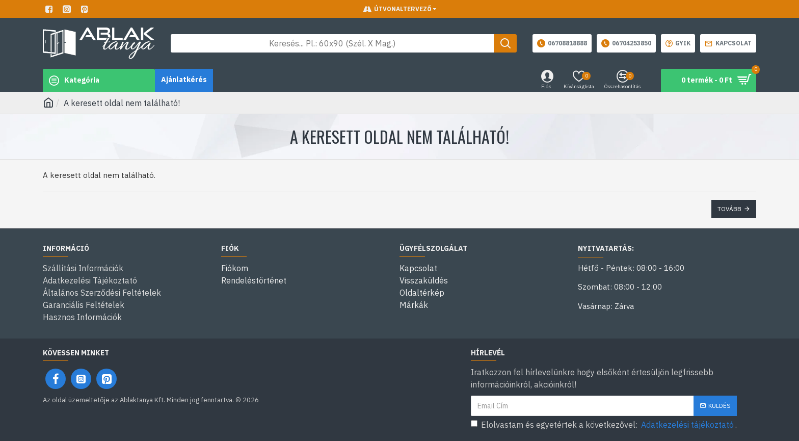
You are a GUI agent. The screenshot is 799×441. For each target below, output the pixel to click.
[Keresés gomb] (505, 43)
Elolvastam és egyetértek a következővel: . (604, 425)
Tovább (729, 209)
